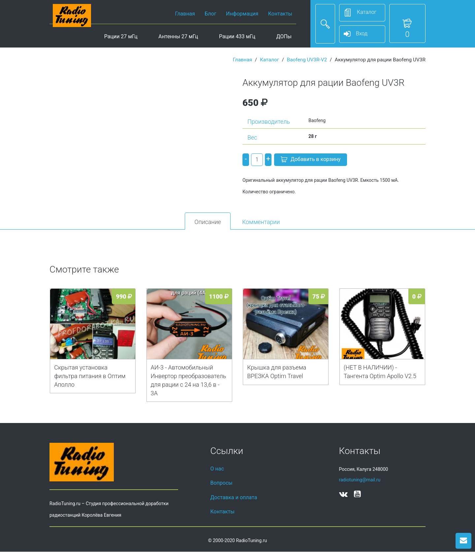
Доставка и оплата (233, 498)
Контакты (280, 14)
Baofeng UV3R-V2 (307, 60)
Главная (185, 14)
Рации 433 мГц (237, 36)
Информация (242, 14)
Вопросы (221, 483)
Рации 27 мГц (121, 36)
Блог (210, 14)
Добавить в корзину (310, 160)
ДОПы (284, 36)
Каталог (269, 60)
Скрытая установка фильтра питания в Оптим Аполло (89, 376)
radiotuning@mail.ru (360, 480)
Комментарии (261, 221)
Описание (206, 221)
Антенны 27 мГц (178, 36)
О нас (217, 469)
